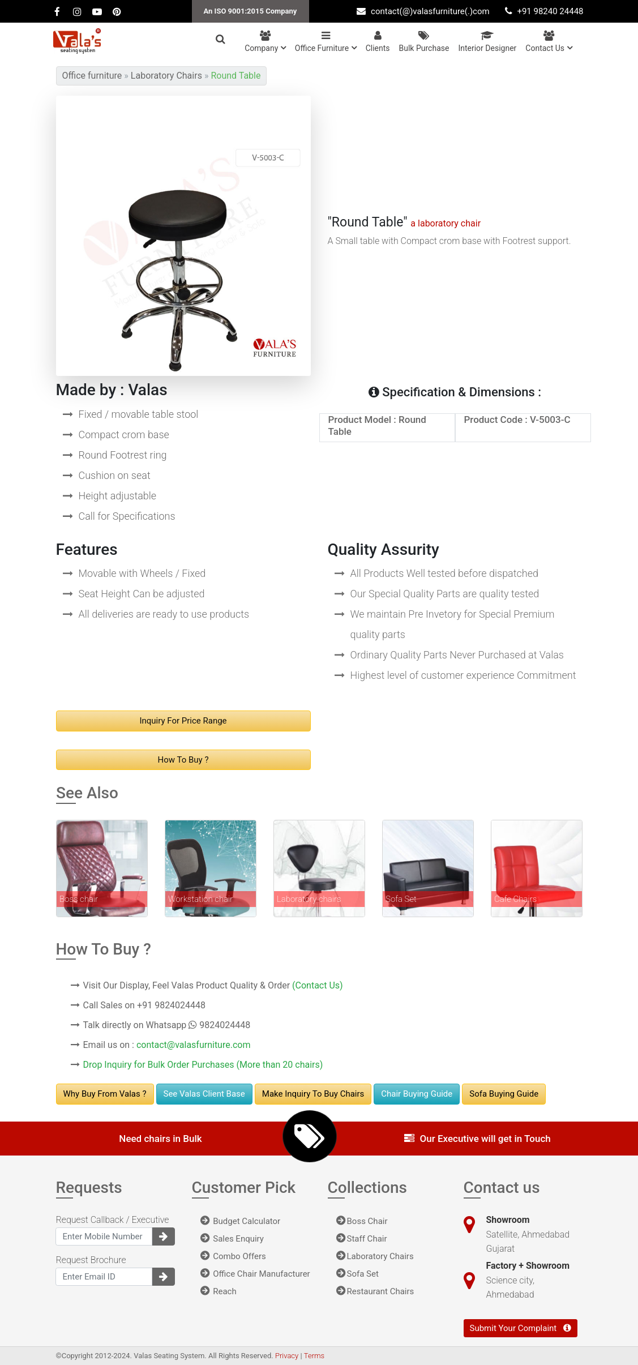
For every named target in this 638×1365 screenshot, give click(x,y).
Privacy (287, 1355)
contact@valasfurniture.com (193, 1044)
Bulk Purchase (424, 42)
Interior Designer (487, 42)
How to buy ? (183, 760)
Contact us (548, 42)
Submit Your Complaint (520, 1328)
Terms (314, 1355)
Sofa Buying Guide (503, 1094)
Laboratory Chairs (375, 1256)
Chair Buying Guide (416, 1094)
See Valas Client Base (204, 1094)
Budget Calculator (240, 1221)
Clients (378, 42)
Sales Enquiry (232, 1239)
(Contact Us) (317, 985)
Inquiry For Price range (182, 721)
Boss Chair (362, 1221)
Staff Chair (361, 1239)
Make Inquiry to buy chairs (313, 1094)
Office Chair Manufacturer (255, 1274)
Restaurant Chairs (375, 1291)
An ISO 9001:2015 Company (250, 11)
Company (265, 42)
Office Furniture (326, 42)
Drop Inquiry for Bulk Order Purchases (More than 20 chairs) (203, 1064)
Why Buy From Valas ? (105, 1094)
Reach (218, 1291)
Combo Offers (233, 1256)
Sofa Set (357, 1274)
